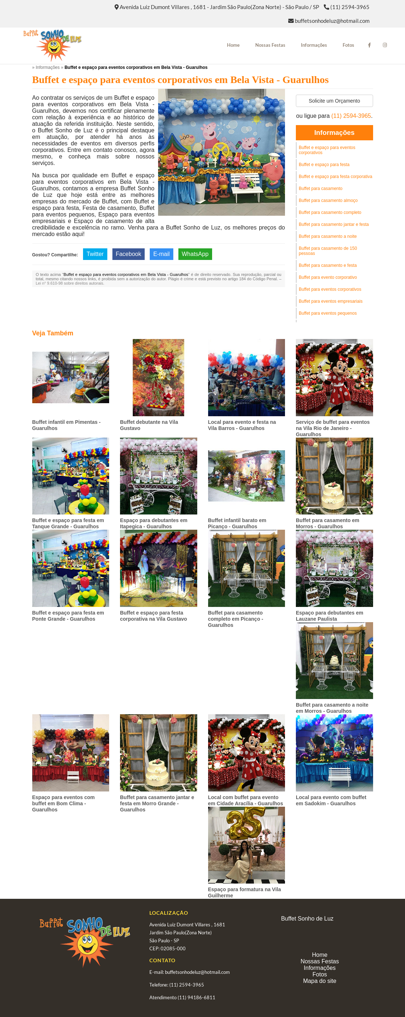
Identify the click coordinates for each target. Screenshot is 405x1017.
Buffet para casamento (321, 188)
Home (233, 45)
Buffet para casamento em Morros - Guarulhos (327, 523)
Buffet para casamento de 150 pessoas (328, 251)
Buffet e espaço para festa (324, 164)
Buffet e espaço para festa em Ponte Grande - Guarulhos (68, 616)
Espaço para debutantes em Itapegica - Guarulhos (153, 523)
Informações (314, 45)
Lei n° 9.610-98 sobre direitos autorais (69, 283)
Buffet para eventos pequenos (328, 313)
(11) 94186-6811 (196, 997)
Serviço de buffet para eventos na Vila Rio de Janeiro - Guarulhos (333, 428)
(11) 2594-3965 (349, 7)
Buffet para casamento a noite (328, 236)
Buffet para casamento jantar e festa (334, 224)
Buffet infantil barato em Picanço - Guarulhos (237, 523)
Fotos (348, 45)
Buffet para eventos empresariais (331, 301)
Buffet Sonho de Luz (307, 918)
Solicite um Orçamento (334, 101)
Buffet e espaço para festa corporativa (335, 176)
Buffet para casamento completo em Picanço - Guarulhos (235, 619)
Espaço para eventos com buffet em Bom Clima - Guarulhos (63, 803)
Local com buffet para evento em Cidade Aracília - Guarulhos (245, 800)
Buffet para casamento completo (330, 212)
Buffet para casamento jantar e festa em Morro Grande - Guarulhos (157, 803)
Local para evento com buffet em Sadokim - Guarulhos (331, 800)
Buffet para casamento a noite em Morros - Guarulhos (332, 708)
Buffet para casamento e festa (328, 265)
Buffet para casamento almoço (328, 200)
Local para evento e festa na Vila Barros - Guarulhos (242, 425)
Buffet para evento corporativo (328, 277)
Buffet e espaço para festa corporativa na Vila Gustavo (153, 616)
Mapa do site (319, 981)
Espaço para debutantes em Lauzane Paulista (329, 616)
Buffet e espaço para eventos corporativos (327, 150)
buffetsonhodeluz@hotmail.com (332, 20)
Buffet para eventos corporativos (330, 289)
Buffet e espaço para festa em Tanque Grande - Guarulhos (68, 523)
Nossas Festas (270, 45)
